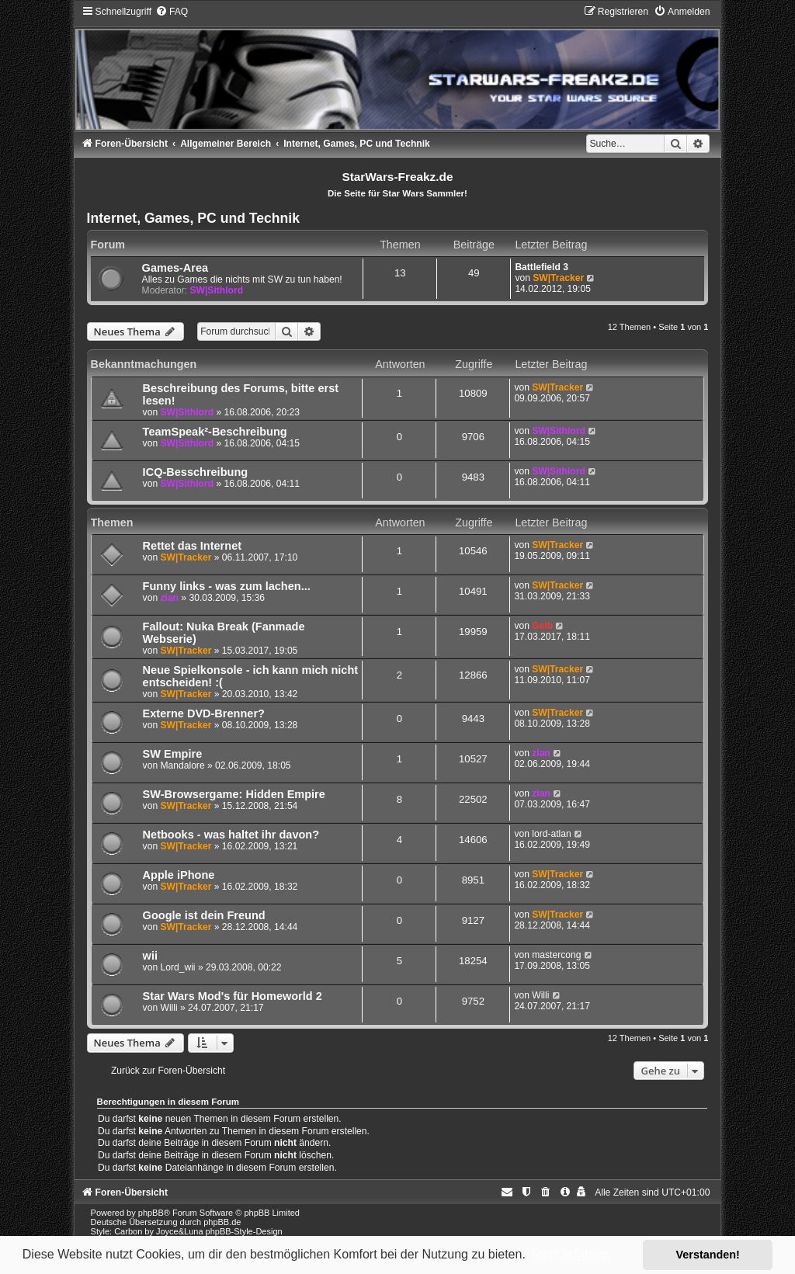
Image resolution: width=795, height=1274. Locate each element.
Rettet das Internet (192, 546)
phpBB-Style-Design (244, 1231)
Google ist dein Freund (204, 915)
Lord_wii (177, 967)
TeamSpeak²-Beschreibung (215, 431)
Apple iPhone (179, 875)
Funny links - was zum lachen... (227, 586)
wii (150, 955)
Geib (542, 625)
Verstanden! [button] (708, 1254)
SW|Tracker (558, 278)
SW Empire (173, 754)
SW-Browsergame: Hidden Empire (234, 794)
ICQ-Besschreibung (195, 472)
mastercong (556, 954)
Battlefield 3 (541, 267)
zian (169, 597)
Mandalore (182, 765)
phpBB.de (222, 1222)
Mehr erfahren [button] (570, 1254)
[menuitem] (171, 11)
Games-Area (175, 268)
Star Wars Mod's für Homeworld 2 (232, 996)
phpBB (151, 1212)
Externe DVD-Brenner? (204, 713)
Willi (168, 1007)
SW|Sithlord (216, 290)
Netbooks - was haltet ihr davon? (231, 834)
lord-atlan (551, 833)
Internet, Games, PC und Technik (193, 218)
